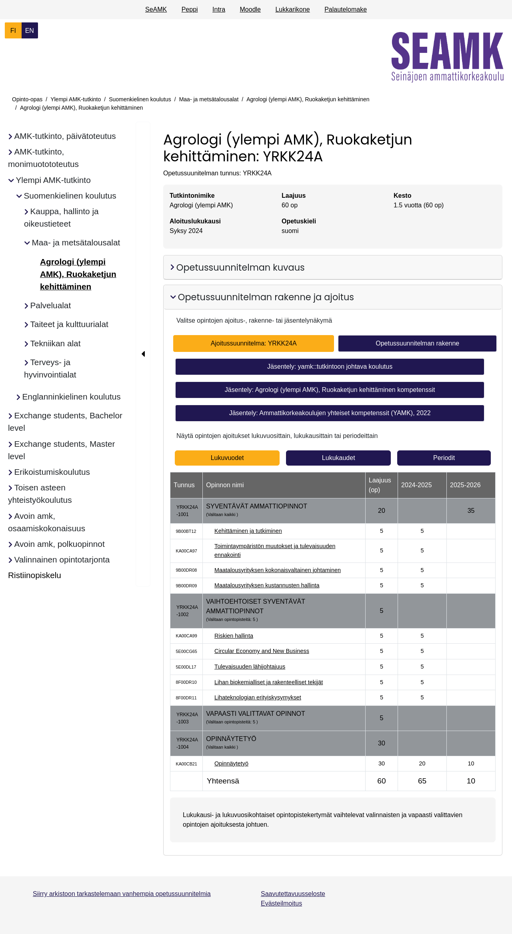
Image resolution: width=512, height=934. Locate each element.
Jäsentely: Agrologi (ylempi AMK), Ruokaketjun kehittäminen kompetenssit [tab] (330, 389)
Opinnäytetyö (231, 763)
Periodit (444, 457)
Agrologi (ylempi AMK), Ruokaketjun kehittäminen (307, 99)
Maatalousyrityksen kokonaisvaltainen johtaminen (277, 570)
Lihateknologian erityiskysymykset (257, 697)
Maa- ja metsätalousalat (209, 99)
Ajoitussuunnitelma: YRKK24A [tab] (254, 343)
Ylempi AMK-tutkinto (75, 99)
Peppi (190, 9)
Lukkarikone (292, 9)
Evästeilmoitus (281, 903)
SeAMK (156, 9)
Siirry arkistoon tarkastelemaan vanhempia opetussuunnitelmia (122, 893)
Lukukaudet (338, 457)
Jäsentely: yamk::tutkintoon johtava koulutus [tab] (329, 366)
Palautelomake (345, 9)
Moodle (250, 9)
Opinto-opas (27, 99)
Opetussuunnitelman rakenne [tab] (417, 343)
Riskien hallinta (233, 636)
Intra (218, 9)
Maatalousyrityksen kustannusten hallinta (266, 585)
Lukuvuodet (227, 457)
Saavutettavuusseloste (293, 893)
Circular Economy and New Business (261, 651)
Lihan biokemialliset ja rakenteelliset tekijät (268, 682)
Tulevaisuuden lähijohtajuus (249, 666)
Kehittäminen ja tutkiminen (248, 531)
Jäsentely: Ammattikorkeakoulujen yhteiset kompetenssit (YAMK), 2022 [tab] (330, 413)
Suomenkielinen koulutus (140, 99)
